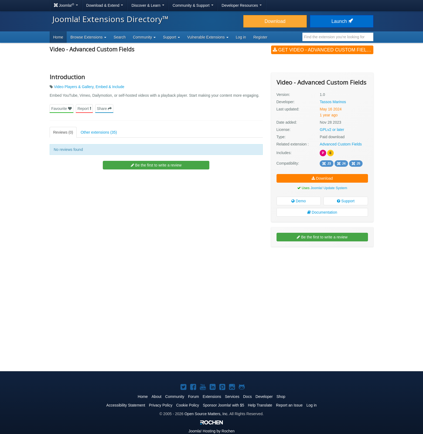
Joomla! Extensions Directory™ (110, 19)
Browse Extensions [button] (88, 37)
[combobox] (337, 37)
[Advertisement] (322, 286)
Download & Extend (104, 5)
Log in (241, 37)
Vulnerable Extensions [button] (207, 37)
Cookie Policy (187, 405)
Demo (298, 201)
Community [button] (144, 37)
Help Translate (260, 405)
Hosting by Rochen (211, 431)
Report (84, 108)
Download (274, 21)
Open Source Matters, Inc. (206, 414)
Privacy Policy (160, 405)
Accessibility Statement (125, 405)
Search (119, 37)
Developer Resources (242, 5)
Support (345, 201)
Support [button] (171, 37)
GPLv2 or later (332, 129)
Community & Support (193, 5)
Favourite (61, 108)
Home (58, 37)
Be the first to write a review (156, 165)
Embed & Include (109, 87)
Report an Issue (289, 405)
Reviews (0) (63, 132)
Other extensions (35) (99, 132)
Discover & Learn (147, 5)
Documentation (322, 212)
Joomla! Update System (329, 188)
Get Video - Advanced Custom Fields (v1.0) (323, 50)
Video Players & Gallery (74, 87)
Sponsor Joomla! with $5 (223, 405)
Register (260, 37)
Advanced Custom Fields (341, 144)
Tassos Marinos (333, 102)
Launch (341, 21)
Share (104, 108)
